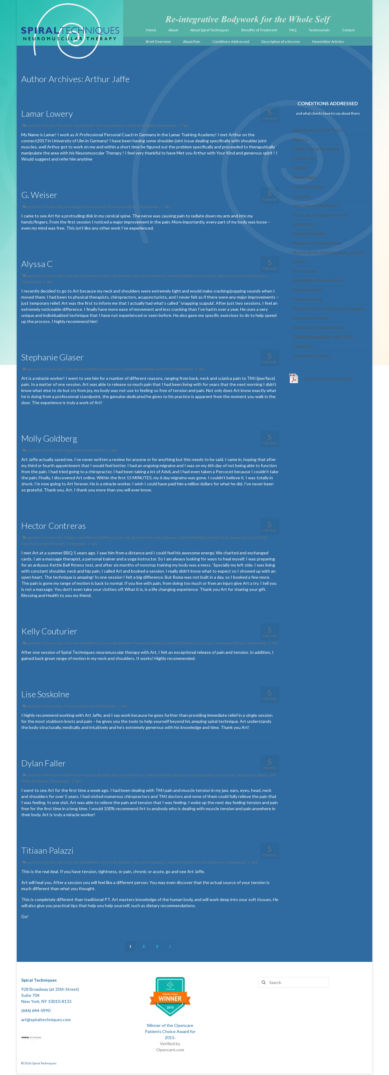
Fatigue (70, 537)
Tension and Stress (123, 207)
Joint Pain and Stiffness (82, 276)
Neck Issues (112, 369)
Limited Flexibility (142, 125)
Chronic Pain (53, 125)
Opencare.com (170, 1049)
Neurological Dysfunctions (85, 207)
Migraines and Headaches (85, 450)
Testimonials (167, 125)
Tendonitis (40, 781)
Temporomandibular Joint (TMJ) (147, 369)
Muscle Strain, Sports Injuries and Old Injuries (230, 276)
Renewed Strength (50, 544)
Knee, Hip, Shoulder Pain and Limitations (95, 125)
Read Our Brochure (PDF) (329, 378)
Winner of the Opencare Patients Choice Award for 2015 (170, 1031)
